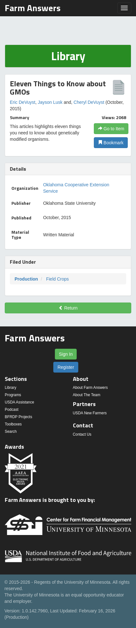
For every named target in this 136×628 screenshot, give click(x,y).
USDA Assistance (19, 402)
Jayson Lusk (50, 102)
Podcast (11, 409)
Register (65, 367)
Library (10, 387)
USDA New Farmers (90, 413)
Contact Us (82, 434)
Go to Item (111, 128)
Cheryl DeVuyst (89, 102)
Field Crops (57, 279)
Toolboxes (13, 424)
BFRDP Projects (18, 417)
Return (68, 307)
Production (26, 279)
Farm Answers (33, 8)
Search (11, 431)
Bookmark (111, 142)
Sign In (66, 354)
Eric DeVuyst (22, 102)
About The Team (86, 395)
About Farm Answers (90, 387)
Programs (13, 395)
